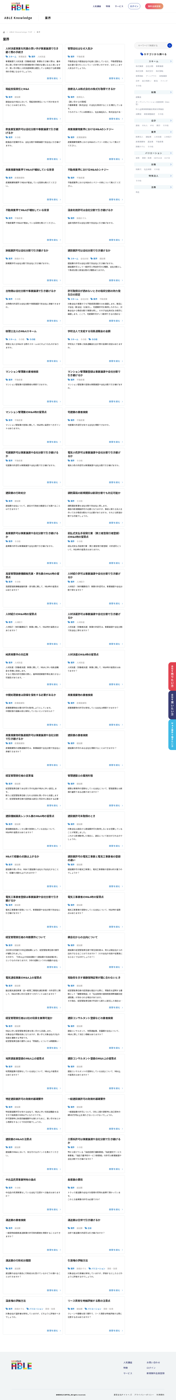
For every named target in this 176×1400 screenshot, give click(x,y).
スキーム (12, 57)
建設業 (17, 97)
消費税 (138, 114)
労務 (153, 164)
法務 (153, 187)
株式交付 (149, 71)
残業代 (138, 169)
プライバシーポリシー (144, 1394)
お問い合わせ (153, 1362)
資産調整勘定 (149, 114)
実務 (137, 158)
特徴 (108, 6)
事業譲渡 (22, 56)
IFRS (152, 125)
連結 (137, 125)
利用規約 (160, 1394)
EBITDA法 (158, 158)
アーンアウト (151, 76)
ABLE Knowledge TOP (21, 32)
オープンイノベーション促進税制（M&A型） (152, 103)
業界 (33, 57)
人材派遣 (41, 56)
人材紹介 (80, 581)
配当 (156, 80)
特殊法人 (153, 175)
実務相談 (139, 76)
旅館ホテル (81, 218)
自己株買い (146, 80)
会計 (153, 120)
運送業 (80, 1187)
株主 (137, 192)
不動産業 (80, 56)
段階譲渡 (163, 76)
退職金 (138, 97)
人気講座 (97, 6)
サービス (119, 6)
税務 (153, 92)
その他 (17, 137)
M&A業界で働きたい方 (172, 734)
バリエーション (98, 1268)
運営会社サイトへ (123, 1394)
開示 (158, 125)
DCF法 (167, 158)
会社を (172, 676)
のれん (145, 125)
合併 (89, 1228)
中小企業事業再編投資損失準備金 (150, 109)
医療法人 (80, 97)
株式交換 (139, 71)
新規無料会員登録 (155, 1373)
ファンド (164, 80)
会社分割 (84, 258)
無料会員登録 (154, 6)
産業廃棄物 (81, 137)
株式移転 (159, 71)
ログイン (134, 6)
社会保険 (147, 169)
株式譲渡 (139, 66)
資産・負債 (112, 1268)
